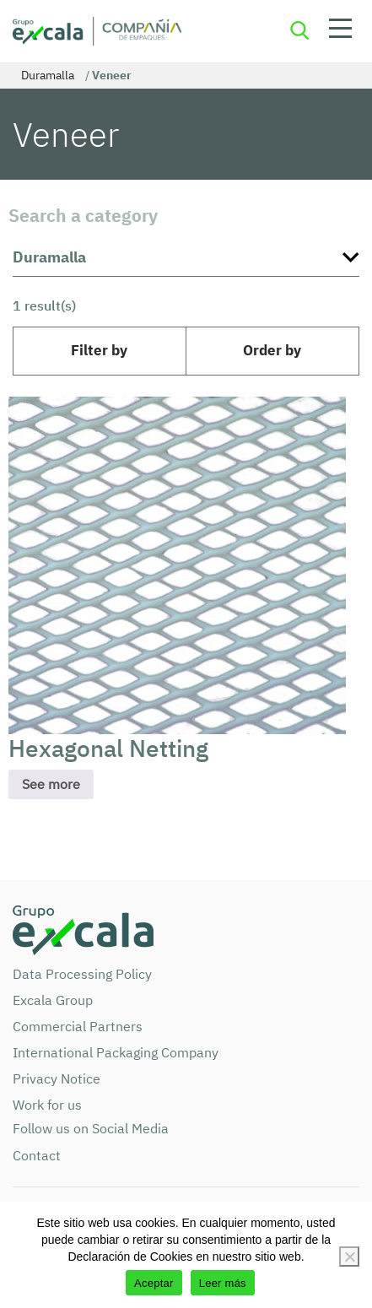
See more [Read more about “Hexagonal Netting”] (51, 784)
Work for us (47, 1104)
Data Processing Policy (82, 973)
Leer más (222, 1283)
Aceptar (154, 1283)
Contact (37, 1155)
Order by (272, 350)
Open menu (341, 31)
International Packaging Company (115, 1052)
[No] (349, 1256)
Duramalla (47, 75)
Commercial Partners (78, 1026)
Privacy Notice (56, 1078)
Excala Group (53, 1000)
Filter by (99, 350)
